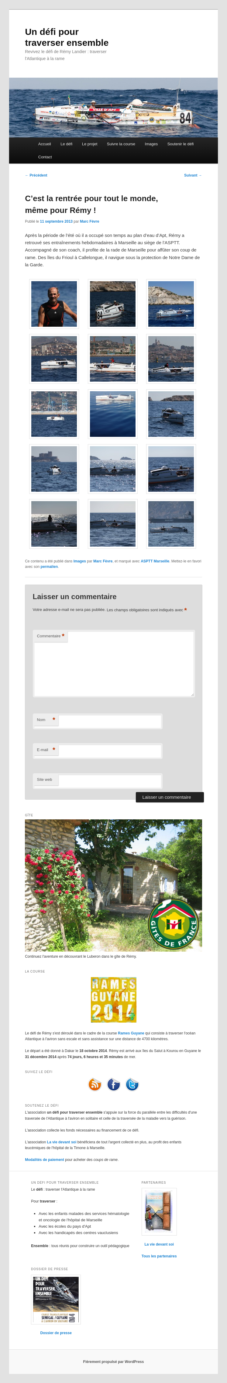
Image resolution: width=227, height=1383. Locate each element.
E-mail (46, 750)
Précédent (36, 175)
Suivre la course (121, 144)
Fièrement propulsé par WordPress (113, 1362)
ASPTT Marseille (155, 561)
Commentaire (51, 636)
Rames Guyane (131, 1033)
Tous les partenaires (159, 1256)
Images (151, 144)
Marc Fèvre (89, 221)
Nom (46, 720)
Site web (44, 779)
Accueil (44, 144)
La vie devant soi (62, 1142)
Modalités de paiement (44, 1160)
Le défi (66, 144)
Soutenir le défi (180, 144)
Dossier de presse (56, 1333)
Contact (45, 157)
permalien (49, 567)
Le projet (90, 144)
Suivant (193, 175)
